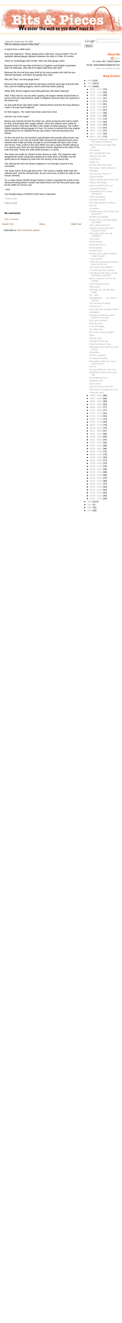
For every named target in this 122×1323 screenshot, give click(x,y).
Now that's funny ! (97, 244)
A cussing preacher (98, 358)
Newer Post (7, 224)
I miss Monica (95, 259)
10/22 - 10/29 (96, 119)
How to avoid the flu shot (101, 185)
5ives (91, 335)
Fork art (93, 205)
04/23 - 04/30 (96, 451)
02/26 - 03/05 (96, 475)
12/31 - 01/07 (96, 89)
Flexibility (93, 171)
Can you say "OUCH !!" (100, 174)
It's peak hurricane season (101, 270)
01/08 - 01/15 (96, 496)
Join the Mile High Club (100, 165)
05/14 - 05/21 (96, 442)
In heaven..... (95, 208)
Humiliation (94, 312)
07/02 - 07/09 (96, 422)
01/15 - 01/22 (96, 492)
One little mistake (97, 199)
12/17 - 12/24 (96, 95)
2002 (90, 510)
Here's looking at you (99, 284)
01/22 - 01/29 (96, 490)
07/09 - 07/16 (96, 419)
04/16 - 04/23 (96, 454)
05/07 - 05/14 (96, 445)
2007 (90, 83)
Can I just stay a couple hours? (104, 309)
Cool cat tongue (96, 326)
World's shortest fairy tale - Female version (102, 229)
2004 (90, 504)
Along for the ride (97, 156)
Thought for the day (98, 341)
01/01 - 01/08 (96, 498)
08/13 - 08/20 (96, 404)
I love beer (94, 239)
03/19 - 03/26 (96, 466)
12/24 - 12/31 (96, 92)
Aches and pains (97, 197)
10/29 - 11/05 (96, 116)
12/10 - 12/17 (96, 98)
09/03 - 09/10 (96, 395)
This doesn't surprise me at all (103, 389)
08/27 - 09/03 (96, 398)
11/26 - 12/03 (96, 104)
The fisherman (96, 329)
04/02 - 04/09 (96, 460)
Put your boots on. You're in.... (103, 369)
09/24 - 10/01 (96, 130)
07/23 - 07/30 (96, 413)
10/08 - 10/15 (96, 124)
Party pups (94, 287)
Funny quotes (95, 241)
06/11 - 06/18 (96, 431)
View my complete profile (108, 68)
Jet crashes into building (100, 267)
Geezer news (95, 338)
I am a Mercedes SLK (99, 225)
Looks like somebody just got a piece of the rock (104, 263)
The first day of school (99, 303)
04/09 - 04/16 (96, 457)
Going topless (95, 248)
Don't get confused (98, 320)
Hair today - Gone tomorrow (102, 168)
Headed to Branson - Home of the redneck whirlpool (103, 140)
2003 (90, 507)
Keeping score (96, 380)
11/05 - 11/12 (96, 113)
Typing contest (96, 176)
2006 (90, 86)
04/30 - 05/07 (96, 448)
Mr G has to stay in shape (101, 332)
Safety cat (94, 162)
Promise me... (96, 306)
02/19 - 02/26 (96, 478)
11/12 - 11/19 (96, 110)
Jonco (117, 58)
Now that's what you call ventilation (100, 234)
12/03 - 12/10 (96, 101)
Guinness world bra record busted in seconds (101, 316)
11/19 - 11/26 (96, 107)
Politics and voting (98, 182)
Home (42, 224)
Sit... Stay (94, 295)
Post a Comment (12, 219)
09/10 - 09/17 (96, 136)
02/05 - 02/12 (96, 484)
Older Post (76, 224)
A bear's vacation (97, 355)
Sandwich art (95, 250)
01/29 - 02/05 (96, 487)
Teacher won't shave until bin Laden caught (103, 254)
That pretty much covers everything (100, 192)
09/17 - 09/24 (96, 133)
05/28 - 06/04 (96, 436)
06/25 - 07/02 (96, 425)
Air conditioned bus (98, 378)
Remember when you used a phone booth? (103, 362)
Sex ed (92, 366)
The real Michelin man (100, 153)
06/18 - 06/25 (96, 428)
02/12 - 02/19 (96, 481)
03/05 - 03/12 (96, 472)
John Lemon (95, 383)
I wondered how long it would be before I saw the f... (103, 274)
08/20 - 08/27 (96, 401)
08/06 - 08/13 (96, 407)
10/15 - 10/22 (96, 122)
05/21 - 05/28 (96, 439)
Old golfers (94, 352)
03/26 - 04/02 (96, 463)
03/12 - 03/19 (96, 469)
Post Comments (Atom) (28, 230)
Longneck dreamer (98, 188)
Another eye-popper (98, 217)
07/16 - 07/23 (96, 416)
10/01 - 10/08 (96, 127)
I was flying (94, 159)
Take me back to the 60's (101, 386)
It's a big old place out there (102, 202)
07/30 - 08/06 (96, 410)
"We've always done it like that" (22, 44)
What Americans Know (100, 344)
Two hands (94, 150)
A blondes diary (96, 392)
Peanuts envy (95, 323)
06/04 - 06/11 (96, 434)
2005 (90, 501)
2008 (90, 80)
